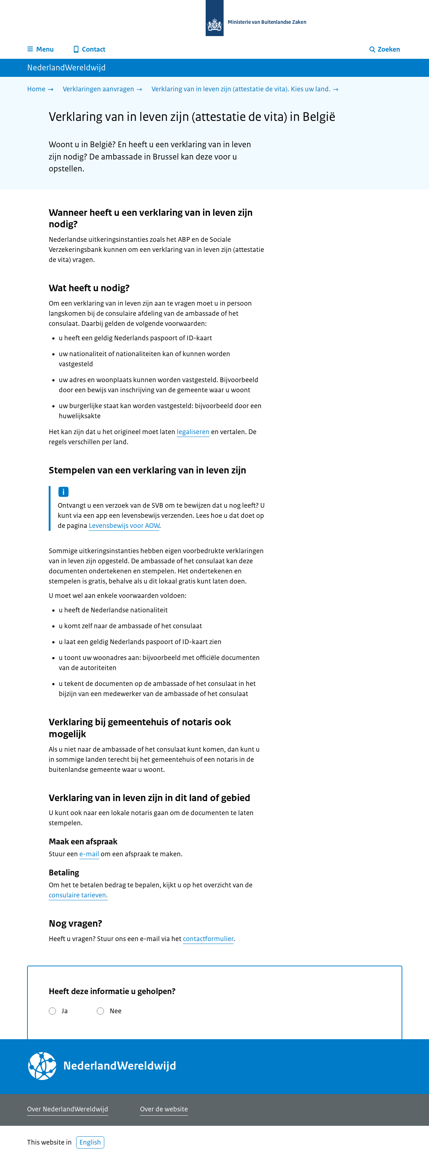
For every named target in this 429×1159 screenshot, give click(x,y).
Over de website (164, 1109)
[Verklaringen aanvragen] (104, 89)
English (90, 1142)
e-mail (89, 854)
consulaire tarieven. (78, 895)
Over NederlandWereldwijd (67, 1109)
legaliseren (193, 432)
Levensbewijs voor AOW (124, 525)
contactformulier (208, 939)
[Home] (42, 89)
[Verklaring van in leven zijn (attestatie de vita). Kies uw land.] (247, 89)
